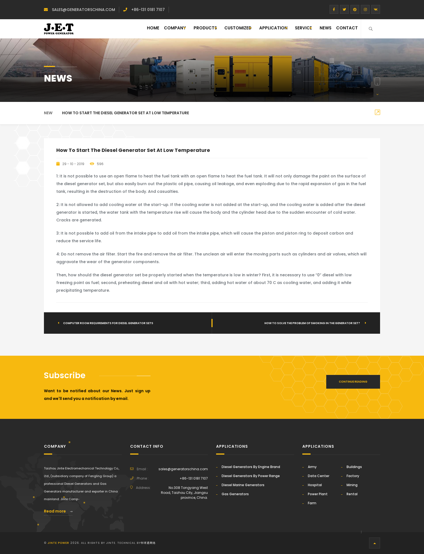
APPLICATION (251, 29)
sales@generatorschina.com (83, 9)
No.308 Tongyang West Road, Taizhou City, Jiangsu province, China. (184, 492)
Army (312, 466)
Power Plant (318, 494)
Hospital (315, 485)
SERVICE (289, 29)
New (48, 113)
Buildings (354, 466)
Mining (352, 485)
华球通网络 (148, 543)
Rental (352, 494)
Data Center (318, 476)
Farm (312, 503)
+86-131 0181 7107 (148, 9)
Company (128, 29)
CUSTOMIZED (207, 29)
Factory (353, 476)
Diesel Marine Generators (243, 485)
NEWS (318, 29)
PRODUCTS (165, 29)
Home (101, 29)
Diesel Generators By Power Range (251, 476)
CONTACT (344, 29)
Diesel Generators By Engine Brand (251, 466)
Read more (58, 511)
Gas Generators (235, 494)
